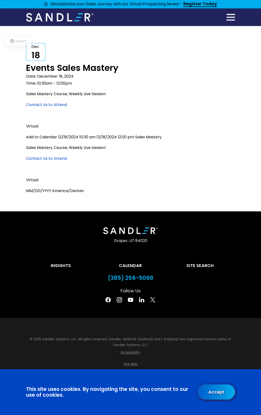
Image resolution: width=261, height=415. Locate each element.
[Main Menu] (231, 17)
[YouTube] (130, 299)
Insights (61, 265)
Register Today (200, 4)
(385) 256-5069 (130, 278)
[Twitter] (152, 299)
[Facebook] (108, 299)
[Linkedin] (141, 299)
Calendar (130, 265)
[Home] (59, 17)
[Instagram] (119, 299)
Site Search (200, 265)
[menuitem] (130, 352)
